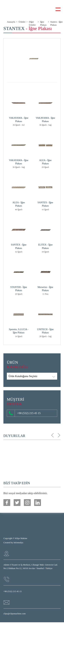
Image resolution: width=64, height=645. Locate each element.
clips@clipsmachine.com (14, 613)
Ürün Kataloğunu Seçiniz (23, 376)
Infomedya (18, 542)
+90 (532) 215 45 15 (25, 413)
